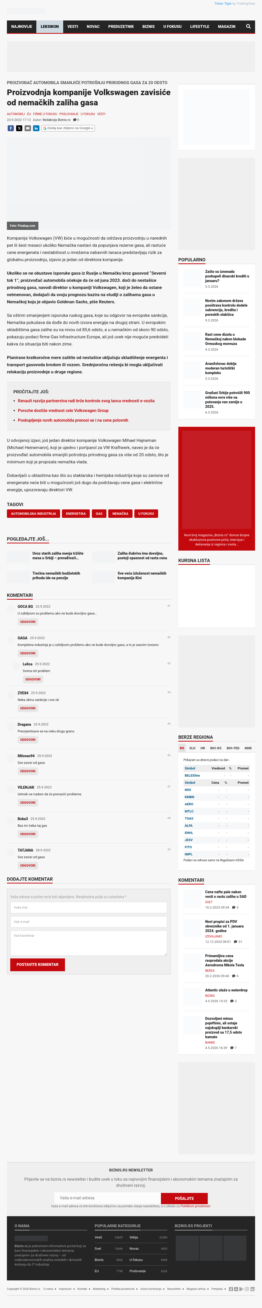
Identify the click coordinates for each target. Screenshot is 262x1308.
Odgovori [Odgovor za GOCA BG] (28, 622)
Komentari (20, 595)
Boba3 (23, 819)
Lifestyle (199, 26)
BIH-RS (216, 748)
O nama (48, 1288)
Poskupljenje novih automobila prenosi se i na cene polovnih (73, 420)
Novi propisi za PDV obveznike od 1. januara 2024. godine (224, 926)
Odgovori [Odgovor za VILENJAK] (28, 802)
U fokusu (172, 26)
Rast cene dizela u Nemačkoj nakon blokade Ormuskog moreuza (225, 339)
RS (182, 748)
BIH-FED (233, 748)
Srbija (133, 1237)
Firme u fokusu (45, 114)
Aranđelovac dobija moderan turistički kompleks (220, 368)
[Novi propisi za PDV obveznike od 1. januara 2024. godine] (192, 928)
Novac (93, 26)
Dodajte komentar (30, 879)
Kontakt (82, 1288)
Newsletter (174, 1288)
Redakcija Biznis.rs (56, 120)
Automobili (16, 114)
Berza (210, 970)
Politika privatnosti (123, 1288)
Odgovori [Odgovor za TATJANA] (28, 865)
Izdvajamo (213, 936)
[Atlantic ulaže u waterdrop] (192, 996)
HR (203, 748)
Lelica (27, 664)
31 (238, 942)
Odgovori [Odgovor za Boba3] (28, 834)
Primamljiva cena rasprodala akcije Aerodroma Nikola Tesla (224, 960)
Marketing (99, 1288)
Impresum (65, 1288)
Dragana (24, 724)
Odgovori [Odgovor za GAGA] (28, 653)
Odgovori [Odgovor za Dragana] (28, 740)
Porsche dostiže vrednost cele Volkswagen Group (63, 410)
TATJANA (25, 850)
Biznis (149, 26)
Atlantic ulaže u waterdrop (226, 990)
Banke (210, 1042)
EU (29, 114)
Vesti (73, 26)
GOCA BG (25, 607)
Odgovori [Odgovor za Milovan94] (28, 771)
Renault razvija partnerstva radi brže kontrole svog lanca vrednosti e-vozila (86, 400)
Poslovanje (68, 114)
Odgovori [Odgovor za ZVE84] (28, 708)
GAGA (22, 638)
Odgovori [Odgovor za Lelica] (33, 679)
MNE (248, 748)
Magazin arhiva (196, 1288)
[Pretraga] (248, 26)
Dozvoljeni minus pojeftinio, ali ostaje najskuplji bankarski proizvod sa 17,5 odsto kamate (223, 1027)
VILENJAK (26, 787)
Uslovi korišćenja (150, 1288)
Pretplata (217, 1288)
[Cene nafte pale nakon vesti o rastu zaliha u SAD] (192, 898)
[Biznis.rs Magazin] (216, 479)
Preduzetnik (121, 26)
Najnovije (21, 26)
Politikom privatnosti (195, 1206)
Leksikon (50, 26)
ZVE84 (23, 693)
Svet (209, 902)
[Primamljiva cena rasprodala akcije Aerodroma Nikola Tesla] (192, 962)
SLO (192, 748)
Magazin (226, 26)
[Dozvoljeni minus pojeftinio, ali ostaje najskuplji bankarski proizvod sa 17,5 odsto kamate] (192, 1025)
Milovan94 (26, 756)
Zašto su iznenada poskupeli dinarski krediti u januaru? (227, 276)
